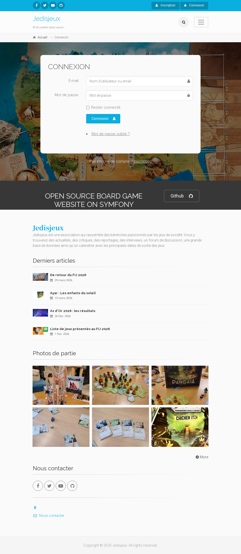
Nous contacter (48, 516)
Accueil (42, 37)
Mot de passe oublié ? (111, 134)
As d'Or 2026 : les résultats (72, 311)
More (201, 457)
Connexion (194, 5)
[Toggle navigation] (201, 22)
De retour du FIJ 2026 (68, 275)
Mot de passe (67, 95)
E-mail (74, 80)
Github (182, 196)
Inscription (165, 5)
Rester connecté (105, 107)
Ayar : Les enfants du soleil (73, 293)
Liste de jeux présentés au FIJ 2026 (80, 329)
